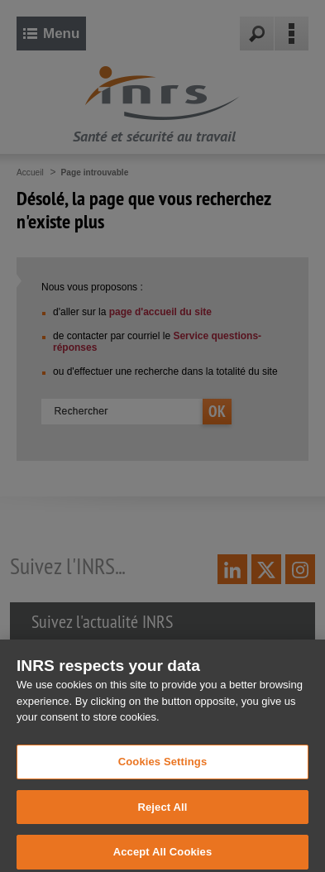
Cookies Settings (163, 768)
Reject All (162, 813)
